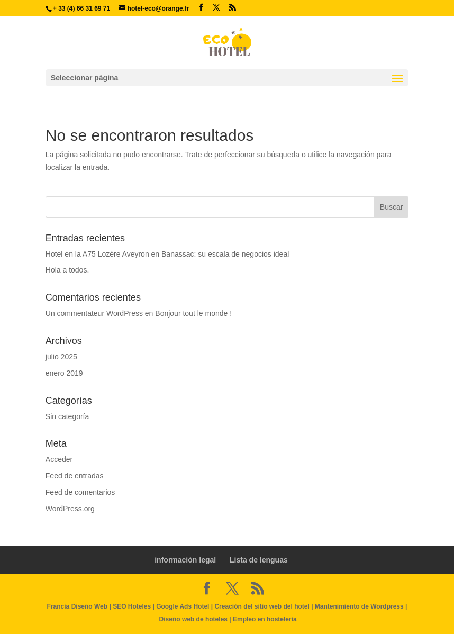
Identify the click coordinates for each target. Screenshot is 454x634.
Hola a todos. (67, 270)
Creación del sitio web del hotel (261, 606)
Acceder (59, 459)
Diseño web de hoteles (193, 619)
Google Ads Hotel (182, 606)
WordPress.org (70, 508)
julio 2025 (61, 356)
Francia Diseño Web (78, 606)
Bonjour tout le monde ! (193, 313)
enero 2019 (64, 373)
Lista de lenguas (259, 560)
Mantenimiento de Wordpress (359, 606)
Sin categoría (67, 416)
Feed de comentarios (80, 492)
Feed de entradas (75, 476)
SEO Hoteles (132, 606)
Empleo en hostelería (265, 619)
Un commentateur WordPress (94, 313)
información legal (185, 560)
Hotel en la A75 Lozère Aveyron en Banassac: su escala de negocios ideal (167, 254)
